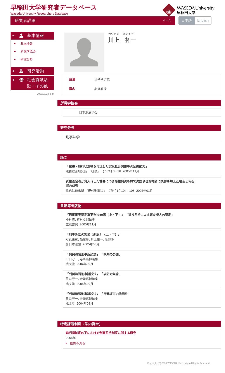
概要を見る (75, 343)
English (203, 20)
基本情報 (27, 43)
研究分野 (27, 59)
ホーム (167, 20)
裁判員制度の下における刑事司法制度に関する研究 (101, 333)
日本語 (186, 20)
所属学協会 (28, 51)
